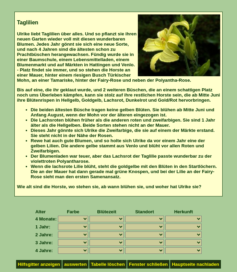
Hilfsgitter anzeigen (39, 264)
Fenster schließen (148, 264)
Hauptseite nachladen (195, 264)
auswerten (75, 264)
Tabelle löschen (108, 264)
